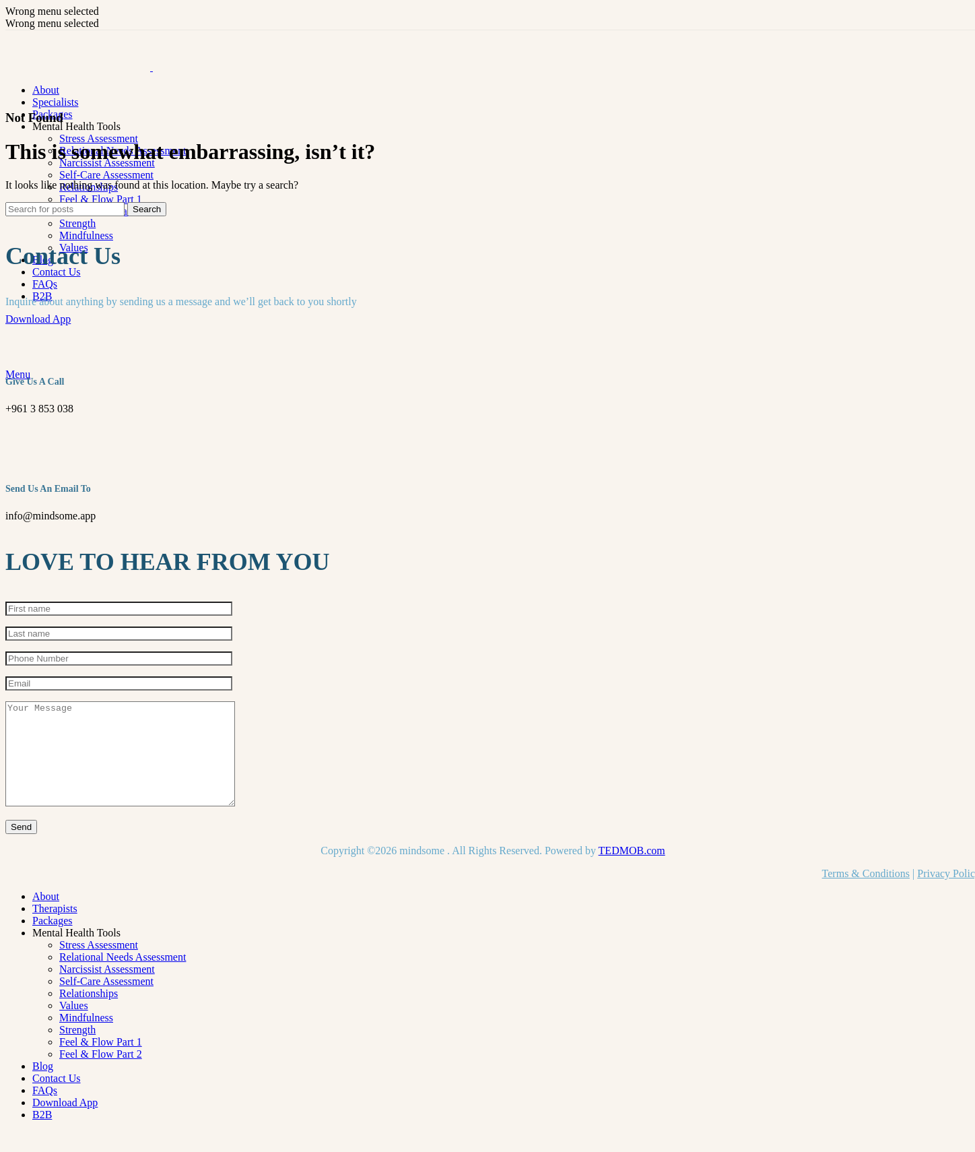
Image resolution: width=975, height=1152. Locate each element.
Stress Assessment (98, 138)
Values (73, 1025)
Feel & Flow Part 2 (100, 1074)
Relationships (88, 1013)
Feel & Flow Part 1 (100, 199)
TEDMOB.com (632, 870)
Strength (77, 223)
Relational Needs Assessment (122, 977)
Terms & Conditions (866, 893)
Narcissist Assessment (107, 989)
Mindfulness (86, 235)
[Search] (65, 209)
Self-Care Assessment (106, 175)
